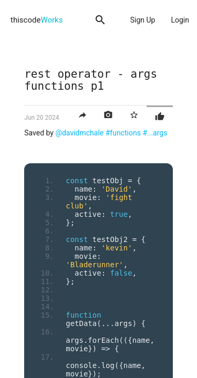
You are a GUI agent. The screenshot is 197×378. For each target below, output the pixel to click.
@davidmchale (79, 133)
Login (180, 20)
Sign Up (142, 20)
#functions (123, 133)
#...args (154, 133)
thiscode (37, 20)
